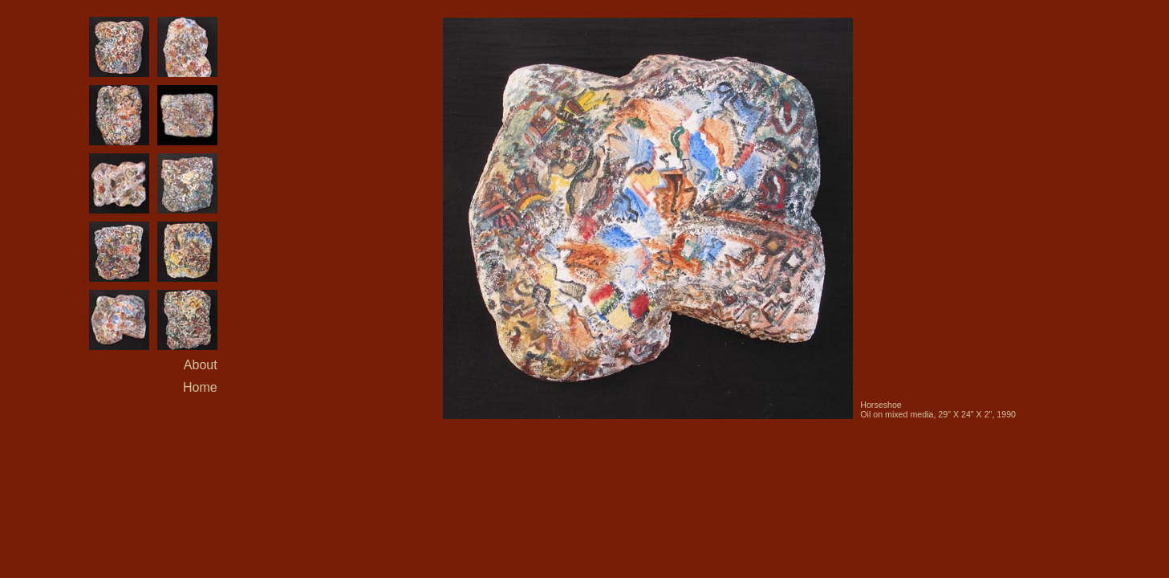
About (200, 365)
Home (200, 387)
